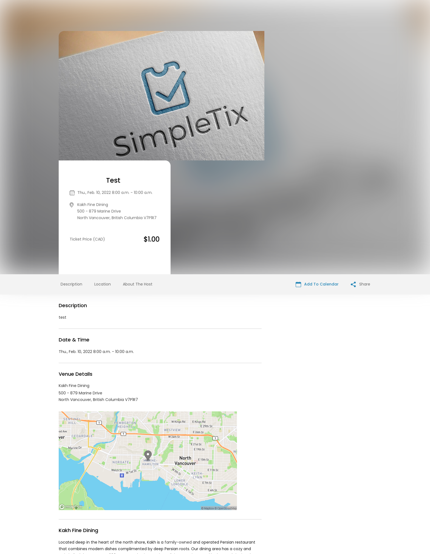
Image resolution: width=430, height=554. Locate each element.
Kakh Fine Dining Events (101, 462)
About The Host (137, 170)
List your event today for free (249, 505)
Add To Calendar (317, 170)
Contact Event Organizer (161, 512)
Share (360, 170)
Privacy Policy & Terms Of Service (222, 512)
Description (71, 170)
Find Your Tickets (275, 512)
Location (102, 170)
